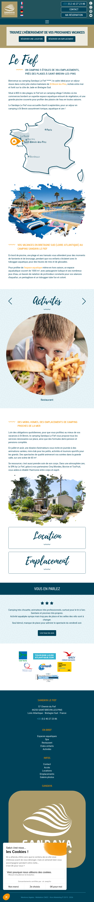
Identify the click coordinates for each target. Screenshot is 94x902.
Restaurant (47, 743)
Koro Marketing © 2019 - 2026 (61, 897)
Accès (47, 767)
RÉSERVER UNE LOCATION (32, 39)
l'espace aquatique (33, 267)
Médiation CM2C (41, 897)
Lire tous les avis (47, 633)
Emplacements (47, 774)
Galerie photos (47, 777)
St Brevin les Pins (58, 84)
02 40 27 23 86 (74, 3)
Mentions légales (27, 897)
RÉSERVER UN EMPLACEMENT (60, 39)
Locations (47, 770)
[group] (47, 358)
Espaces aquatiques (47, 736)
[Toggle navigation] (47, 22)
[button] (10, 301)
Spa (47, 739)
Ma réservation (74, 15)
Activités (47, 749)
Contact (73, 9)
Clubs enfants (47, 746)
